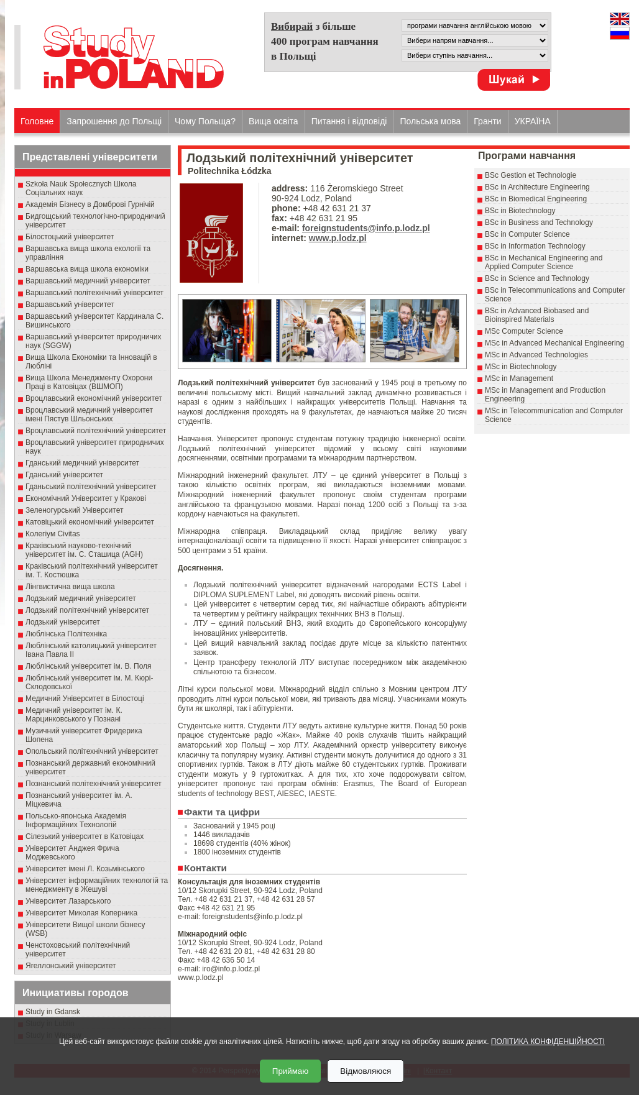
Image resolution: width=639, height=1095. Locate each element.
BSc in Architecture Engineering (537, 187)
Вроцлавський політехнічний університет (95, 430)
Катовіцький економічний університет (89, 522)
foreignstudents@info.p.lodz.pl (366, 228)
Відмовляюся (365, 1071)
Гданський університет (64, 474)
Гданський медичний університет (82, 463)
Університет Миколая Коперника (81, 913)
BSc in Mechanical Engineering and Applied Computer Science (543, 262)
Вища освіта (273, 121)
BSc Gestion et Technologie (530, 175)
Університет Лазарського (68, 901)
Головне (37, 121)
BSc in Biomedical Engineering (536, 199)
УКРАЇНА (533, 121)
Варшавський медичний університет (87, 281)
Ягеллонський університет (70, 965)
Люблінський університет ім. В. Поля (88, 666)
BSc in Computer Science (527, 234)
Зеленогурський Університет (74, 510)
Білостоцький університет (69, 236)
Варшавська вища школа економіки (87, 269)
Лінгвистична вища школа (70, 586)
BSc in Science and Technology (537, 278)
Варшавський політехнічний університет (94, 292)
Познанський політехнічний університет (93, 783)
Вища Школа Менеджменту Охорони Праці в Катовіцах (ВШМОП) (88, 382)
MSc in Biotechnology (520, 366)
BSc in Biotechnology (520, 210)
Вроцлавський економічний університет (93, 398)
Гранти (487, 121)
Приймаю (290, 1071)
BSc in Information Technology (535, 246)
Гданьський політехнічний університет (90, 486)
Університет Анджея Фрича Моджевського (72, 852)
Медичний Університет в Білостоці (84, 698)
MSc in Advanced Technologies (536, 354)
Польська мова (430, 121)
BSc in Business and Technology (539, 222)
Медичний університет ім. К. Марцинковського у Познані (73, 714)
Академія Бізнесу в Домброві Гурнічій (90, 204)
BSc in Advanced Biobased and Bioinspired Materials (537, 315)
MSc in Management (519, 378)
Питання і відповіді (349, 121)
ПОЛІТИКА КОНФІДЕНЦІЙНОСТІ (548, 1041)
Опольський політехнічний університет (92, 751)
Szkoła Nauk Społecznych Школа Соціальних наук (81, 188)
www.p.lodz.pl (338, 238)
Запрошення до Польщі (114, 121)
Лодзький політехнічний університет (87, 610)
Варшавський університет (69, 304)
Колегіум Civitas (52, 533)
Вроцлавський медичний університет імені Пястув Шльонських (89, 414)
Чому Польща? (205, 121)
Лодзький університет (62, 622)
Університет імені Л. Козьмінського (85, 868)
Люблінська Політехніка (66, 634)
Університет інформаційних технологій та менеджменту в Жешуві (96, 885)
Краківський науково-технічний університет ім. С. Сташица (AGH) (84, 550)
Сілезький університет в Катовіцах (84, 836)
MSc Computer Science (524, 331)
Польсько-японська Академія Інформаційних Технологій (75, 820)
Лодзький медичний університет (80, 598)
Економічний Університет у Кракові (85, 498)
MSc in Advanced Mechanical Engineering (554, 343)
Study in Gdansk (52, 1011)
